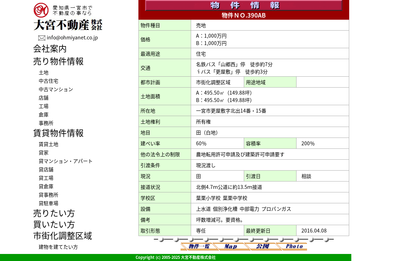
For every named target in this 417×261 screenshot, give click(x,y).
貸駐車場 (48, 202)
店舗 (43, 97)
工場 (43, 105)
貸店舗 (46, 169)
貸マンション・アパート (66, 160)
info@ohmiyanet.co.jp (72, 37)
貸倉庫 (46, 186)
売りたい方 (54, 212)
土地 (43, 72)
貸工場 (46, 177)
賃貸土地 (48, 143)
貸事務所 (48, 194)
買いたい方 (54, 224)
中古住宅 (48, 80)
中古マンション (56, 89)
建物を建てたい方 (58, 246)
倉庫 (43, 114)
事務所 (46, 122)
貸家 (43, 152)
